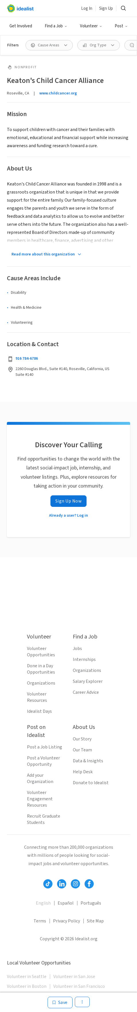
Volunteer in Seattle (26, 976)
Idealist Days (39, 711)
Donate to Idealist (91, 783)
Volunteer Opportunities (41, 651)
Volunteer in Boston (26, 986)
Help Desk (83, 772)
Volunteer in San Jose (74, 976)
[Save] (60, 1002)
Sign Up (106, 8)
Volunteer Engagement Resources (40, 798)
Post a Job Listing (44, 747)
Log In (86, 8)
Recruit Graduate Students (43, 819)
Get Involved (20, 26)
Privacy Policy (66, 921)
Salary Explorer (88, 681)
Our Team (82, 750)
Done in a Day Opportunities (41, 669)
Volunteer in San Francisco (79, 986)
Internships (84, 659)
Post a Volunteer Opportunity (43, 761)
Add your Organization (40, 778)
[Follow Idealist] (47, 883)
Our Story (82, 739)
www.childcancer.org (58, 93)
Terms (40, 921)
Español (66, 903)
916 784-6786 (26, 358)
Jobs (77, 648)
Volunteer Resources (37, 697)
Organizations (41, 683)
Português (91, 903)
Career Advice (86, 692)
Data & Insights (88, 761)
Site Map (95, 921)
